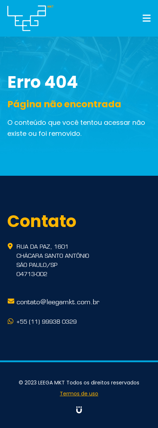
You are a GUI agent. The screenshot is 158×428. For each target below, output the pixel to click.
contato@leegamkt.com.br (57, 301)
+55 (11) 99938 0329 (46, 321)
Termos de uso (79, 393)
